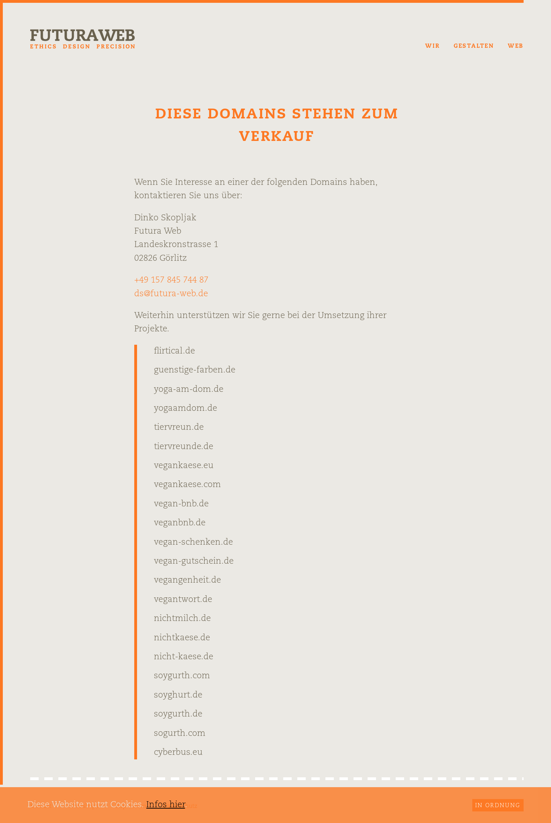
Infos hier (165, 805)
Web (515, 46)
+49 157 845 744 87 (171, 280)
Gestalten (474, 46)
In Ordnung (498, 806)
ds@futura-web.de (171, 294)
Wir (432, 46)
